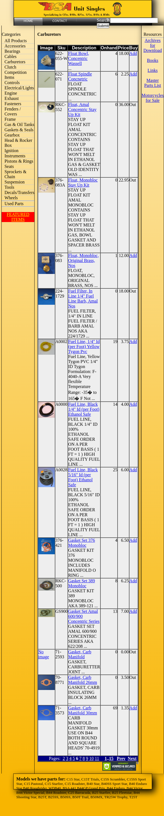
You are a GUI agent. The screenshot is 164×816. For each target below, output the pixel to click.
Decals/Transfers (19, 192)
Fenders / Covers (12, 111)
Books (152, 60)
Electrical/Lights (19, 87)
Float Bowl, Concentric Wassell (78, 58)
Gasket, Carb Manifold (79, 654)
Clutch (10, 67)
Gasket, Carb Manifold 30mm (82, 710)
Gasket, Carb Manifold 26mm (82, 680)
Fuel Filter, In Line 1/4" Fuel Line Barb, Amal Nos (83, 298)
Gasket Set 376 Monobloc (81, 543)
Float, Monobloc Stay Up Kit (83, 182)
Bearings (12, 51)
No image (43, 654)
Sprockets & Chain (15, 174)
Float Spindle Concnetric (80, 76)
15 (111, 758)
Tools (9, 187)
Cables (10, 56)
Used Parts (14, 203)
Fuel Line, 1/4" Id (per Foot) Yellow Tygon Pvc (84, 346)
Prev (121, 758)
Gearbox (12, 135)
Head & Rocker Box (18, 143)
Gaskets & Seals (18, 129)
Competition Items (15, 75)
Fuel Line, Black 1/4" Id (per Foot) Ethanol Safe (83, 409)
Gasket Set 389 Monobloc (81, 583)
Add (133, 53)
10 (91, 758)
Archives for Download (152, 45)
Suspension (14, 182)
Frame (10, 119)
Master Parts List (152, 83)
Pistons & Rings (18, 161)
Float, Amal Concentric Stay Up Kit (82, 109)
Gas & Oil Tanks (19, 124)
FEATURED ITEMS (18, 217)
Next (132, 758)
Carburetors (14, 61)
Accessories (14, 46)
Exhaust (11, 98)
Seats (9, 166)
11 (97, 758)
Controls (12, 82)
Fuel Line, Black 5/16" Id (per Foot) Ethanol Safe (83, 477)
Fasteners (12, 103)
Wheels (11, 197)
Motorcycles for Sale (153, 98)
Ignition (11, 150)
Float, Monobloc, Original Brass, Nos (83, 260)
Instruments (14, 155)
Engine (10, 93)
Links (153, 70)
